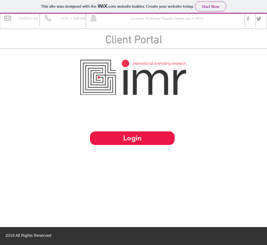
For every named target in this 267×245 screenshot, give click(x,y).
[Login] (132, 138)
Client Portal (133, 40)
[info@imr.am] (29, 18)
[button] (72, 18)
